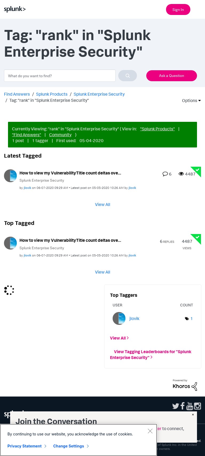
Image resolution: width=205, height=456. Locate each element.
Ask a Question (171, 75)
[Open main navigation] (198, 8)
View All (102, 204)
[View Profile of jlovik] (27, 188)
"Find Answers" (26, 134)
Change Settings (68, 446)
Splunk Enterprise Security (99, 94)
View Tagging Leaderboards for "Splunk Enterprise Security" (150, 354)
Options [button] (188, 100)
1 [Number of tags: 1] (191, 318)
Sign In (178, 9)
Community (60, 134)
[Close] (150, 431)
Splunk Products (52, 94)
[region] (78, 440)
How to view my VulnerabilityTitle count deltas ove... (70, 173)
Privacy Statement (24, 446)
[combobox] (70, 75)
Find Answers (17, 94)
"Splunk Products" (157, 128)
